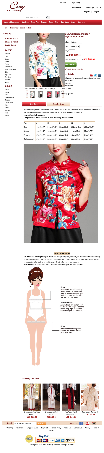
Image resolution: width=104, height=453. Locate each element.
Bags (51, 22)
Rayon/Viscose (10, 69)
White (7, 116)
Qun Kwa (25, 22)
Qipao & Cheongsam (11, 22)
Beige (7, 90)
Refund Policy (56, 428)
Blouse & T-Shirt (11, 42)
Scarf (73, 22)
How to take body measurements (68, 262)
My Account (76, 8)
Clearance (81, 22)
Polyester (8, 67)
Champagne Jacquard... (90, 412)
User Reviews (58, 104)
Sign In (87, 12)
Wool (7, 82)
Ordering (9, 428)
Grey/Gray (9, 103)
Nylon (7, 64)
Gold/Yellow (9, 97)
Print (7, 108)
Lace (7, 59)
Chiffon (7, 54)
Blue (6, 95)
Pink (6, 105)
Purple (7, 110)
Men (56, 22)
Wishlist (63, 3)
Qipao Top (35, 22)
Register (97, 12)
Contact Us (78, 428)
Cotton (7, 56)
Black (7, 92)
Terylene (8, 77)
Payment (44, 428)
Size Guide (34, 104)
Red (6, 113)
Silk (6, 72)
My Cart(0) (76, 3)
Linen (7, 62)
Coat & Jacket (25, 28)
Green (7, 100)
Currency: (92, 8)
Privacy (87, 428)
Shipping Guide (77, 69)
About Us (67, 428)
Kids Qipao (65, 22)
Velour (7, 80)
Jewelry (44, 22)
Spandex (8, 75)
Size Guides (20, 428)
